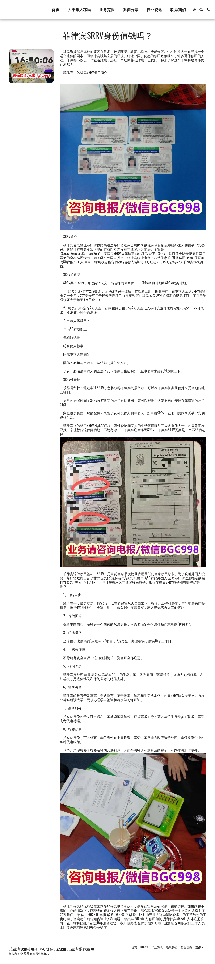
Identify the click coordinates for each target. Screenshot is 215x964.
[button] (201, 9)
